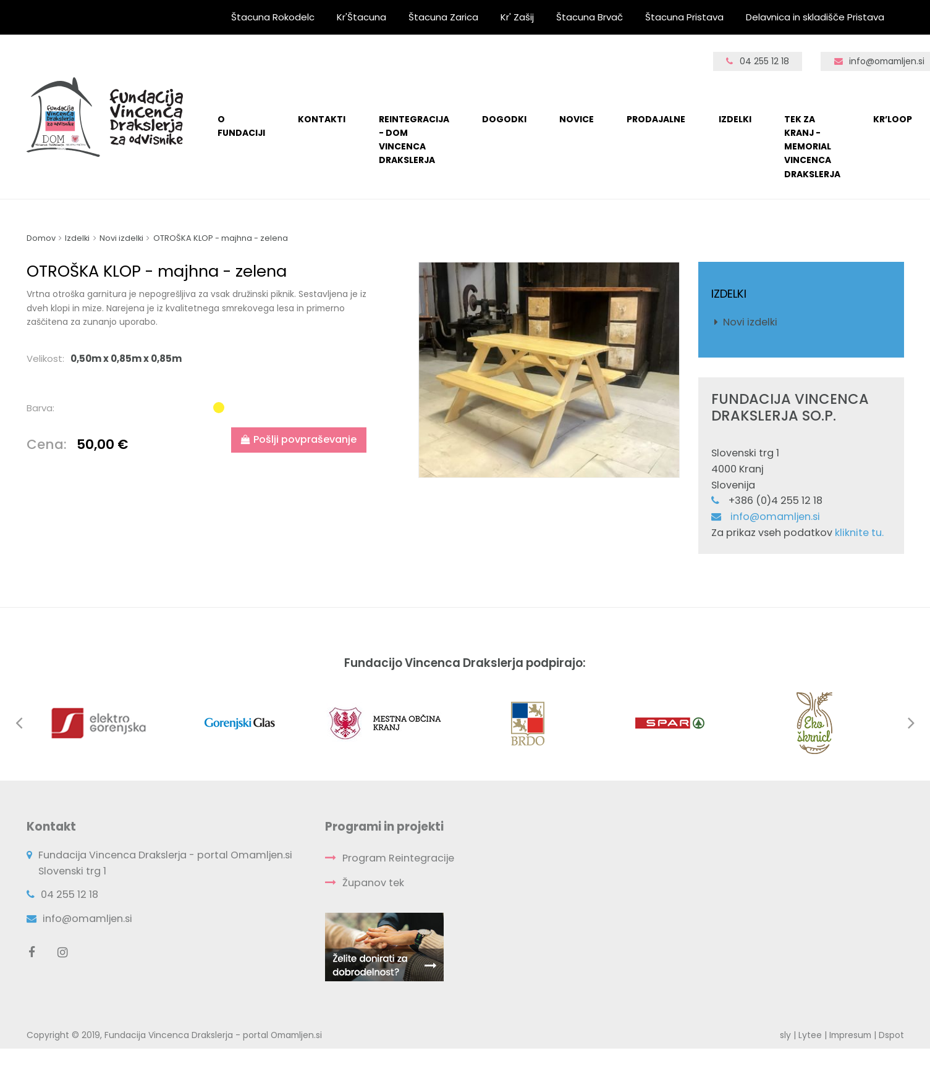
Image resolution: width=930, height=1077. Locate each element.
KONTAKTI (321, 119)
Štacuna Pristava (684, 16)
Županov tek (373, 883)
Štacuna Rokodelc (273, 16)
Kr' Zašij (517, 16)
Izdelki (735, 119)
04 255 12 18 (757, 61)
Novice (576, 119)
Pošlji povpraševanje (299, 439)
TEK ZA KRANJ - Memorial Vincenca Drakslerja (812, 146)
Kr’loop (892, 119)
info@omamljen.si (775, 516)
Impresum (850, 1035)
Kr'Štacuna (361, 16)
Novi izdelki (750, 322)
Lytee (810, 1035)
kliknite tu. (859, 533)
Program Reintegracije (398, 858)
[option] (549, 370)
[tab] (200, 359)
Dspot (891, 1035)
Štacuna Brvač (589, 16)
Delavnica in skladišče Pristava (815, 16)
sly (785, 1035)
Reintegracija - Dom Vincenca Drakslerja (414, 140)
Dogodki (504, 119)
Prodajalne (656, 119)
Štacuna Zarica (443, 16)
